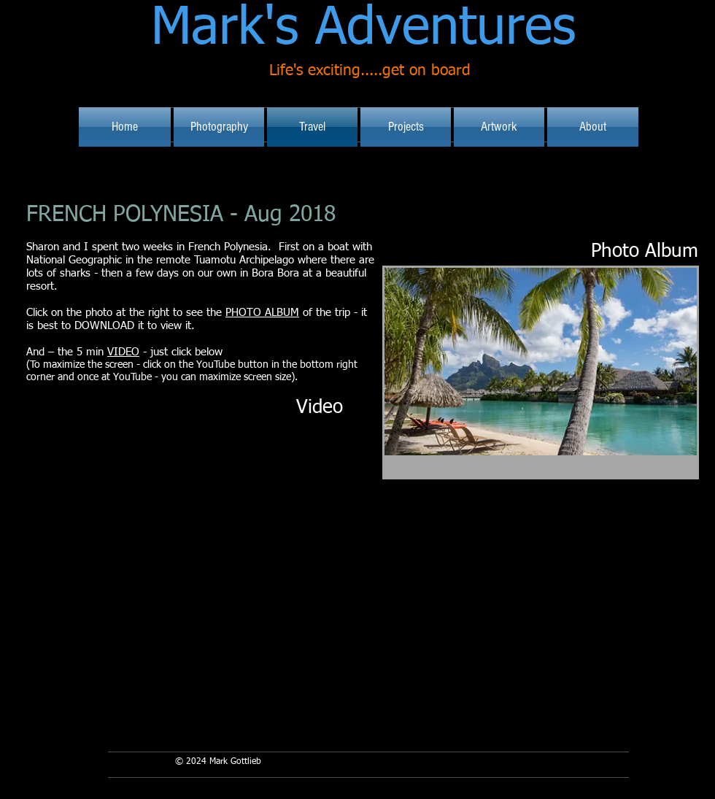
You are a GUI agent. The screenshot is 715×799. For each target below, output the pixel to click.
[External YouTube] (186, 536)
